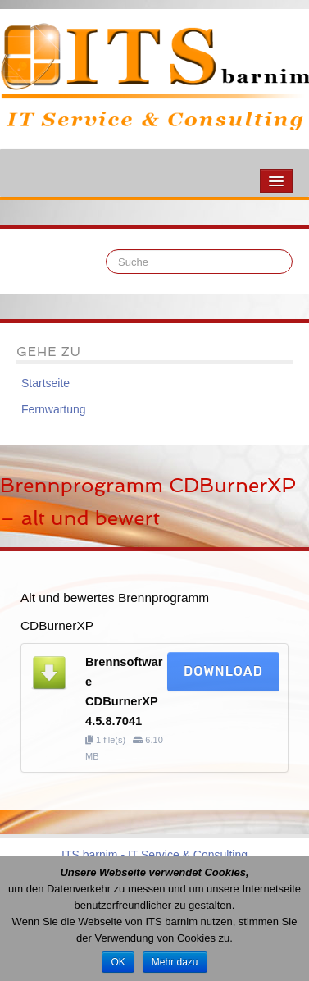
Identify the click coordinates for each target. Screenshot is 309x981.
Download (223, 671)
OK (118, 962)
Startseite (45, 383)
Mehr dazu (175, 962)
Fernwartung (53, 409)
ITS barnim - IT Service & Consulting (154, 854)
